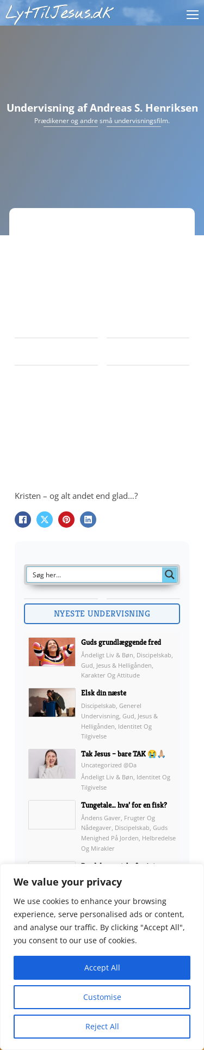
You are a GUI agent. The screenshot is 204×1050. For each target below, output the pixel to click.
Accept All (102, 967)
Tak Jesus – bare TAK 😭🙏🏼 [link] (123, 754)
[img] (52, 659)
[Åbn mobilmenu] (193, 14)
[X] (44, 519)
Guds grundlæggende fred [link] (121, 642)
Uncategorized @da (109, 765)
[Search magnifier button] (169, 574)
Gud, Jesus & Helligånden (116, 665)
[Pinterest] (66, 519)
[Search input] (95, 574)
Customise (102, 997)
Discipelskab (154, 655)
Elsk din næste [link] (103, 693)
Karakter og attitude (110, 675)
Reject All (102, 1026)
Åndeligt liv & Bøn (107, 655)
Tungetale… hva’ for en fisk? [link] (124, 805)
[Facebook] (23, 519)
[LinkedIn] (88, 519)
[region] (102, 957)
